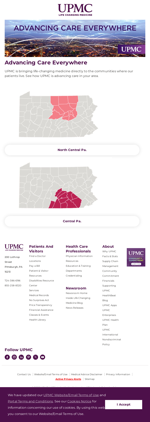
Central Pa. (72, 221)
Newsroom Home (77, 293)
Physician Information (79, 256)
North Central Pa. (72, 150)
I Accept (123, 404)
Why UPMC (109, 251)
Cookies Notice (79, 401)
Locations (35, 260)
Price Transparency (40, 305)
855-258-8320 (13, 285)
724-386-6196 (12, 280)
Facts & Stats (110, 256)
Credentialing (74, 275)
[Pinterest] (28, 357)
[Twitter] (35, 357)
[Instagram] (14, 357)
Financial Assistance (41, 309)
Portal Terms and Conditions (30, 401)
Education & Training (78, 265)
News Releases (75, 307)
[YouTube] (42, 357)
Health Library (37, 319)
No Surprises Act (39, 300)
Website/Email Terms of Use (50, 374)
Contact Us (24, 374)
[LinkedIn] (21, 357)
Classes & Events (39, 314)
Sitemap (90, 379)
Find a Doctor (37, 256)
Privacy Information (118, 374)
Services (34, 290)
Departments (74, 270)
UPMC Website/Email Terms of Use (71, 395)
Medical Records (39, 295)
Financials (108, 280)
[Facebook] (7, 357)
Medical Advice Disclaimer (86, 374)
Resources (72, 260)
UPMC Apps (109, 305)
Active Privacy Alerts (68, 379)
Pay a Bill (34, 265)
